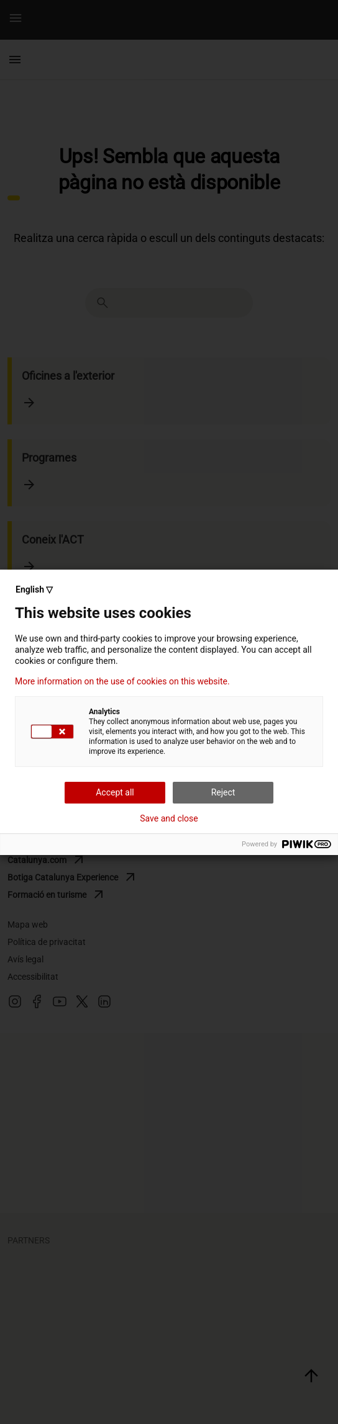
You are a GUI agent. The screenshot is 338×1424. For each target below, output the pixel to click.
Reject (223, 792)
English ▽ (34, 589)
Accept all (115, 792)
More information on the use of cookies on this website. (122, 681)
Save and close (169, 818)
